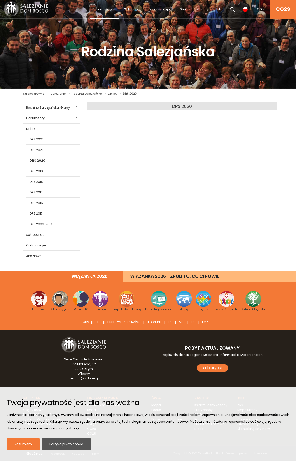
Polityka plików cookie (66, 444)
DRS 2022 (37, 139)
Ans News (33, 256)
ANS (86, 322)
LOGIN (260, 9)
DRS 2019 (36, 171)
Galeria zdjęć (36, 245)
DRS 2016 (36, 203)
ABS (181, 322)
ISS (170, 322)
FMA (205, 322)
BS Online (154, 322)
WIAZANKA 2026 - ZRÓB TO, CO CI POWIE (174, 276)
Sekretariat (35, 234)
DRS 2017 (36, 192)
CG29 (283, 9)
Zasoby (202, 9)
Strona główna (104, 9)
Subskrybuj (212, 367)
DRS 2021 (36, 150)
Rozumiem (23, 444)
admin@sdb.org (84, 378)
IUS (193, 322)
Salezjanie (132, 9)
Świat (184, 9)
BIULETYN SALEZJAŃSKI (123, 322)
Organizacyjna (160, 9)
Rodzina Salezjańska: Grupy (48, 107)
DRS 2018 (36, 181)
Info (219, 9)
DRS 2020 (130, 94)
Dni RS (112, 94)
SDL (98, 322)
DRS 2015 (36, 213)
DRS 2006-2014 (41, 224)
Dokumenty (35, 118)
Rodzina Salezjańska (87, 94)
